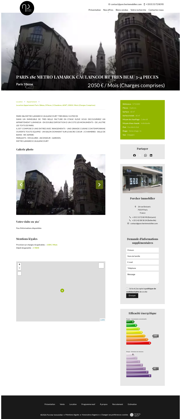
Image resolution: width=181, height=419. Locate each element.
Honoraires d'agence (90, 414)
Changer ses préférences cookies (114, 414)
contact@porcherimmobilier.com (126, 4)
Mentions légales (72, 414)
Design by (134, 415)
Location (19, 102)
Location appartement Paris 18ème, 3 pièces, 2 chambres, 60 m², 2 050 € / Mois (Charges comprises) (55, 105)
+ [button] (19, 264)
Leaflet (102, 320)
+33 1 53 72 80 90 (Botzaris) (144, 217)
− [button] (19, 268)
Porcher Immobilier (142, 198)
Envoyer (132, 296)
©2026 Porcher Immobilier (52, 415)
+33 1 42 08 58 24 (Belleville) (144, 220)
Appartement (32, 102)
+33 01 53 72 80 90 (154, 4)
